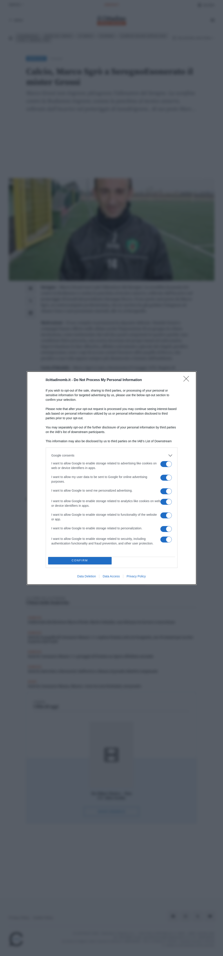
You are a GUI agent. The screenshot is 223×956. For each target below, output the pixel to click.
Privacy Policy (136, 576)
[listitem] (111, 455)
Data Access (111, 576)
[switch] (166, 464)
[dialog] (111, 478)
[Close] (187, 380)
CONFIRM (80, 560)
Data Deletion (86, 576)
